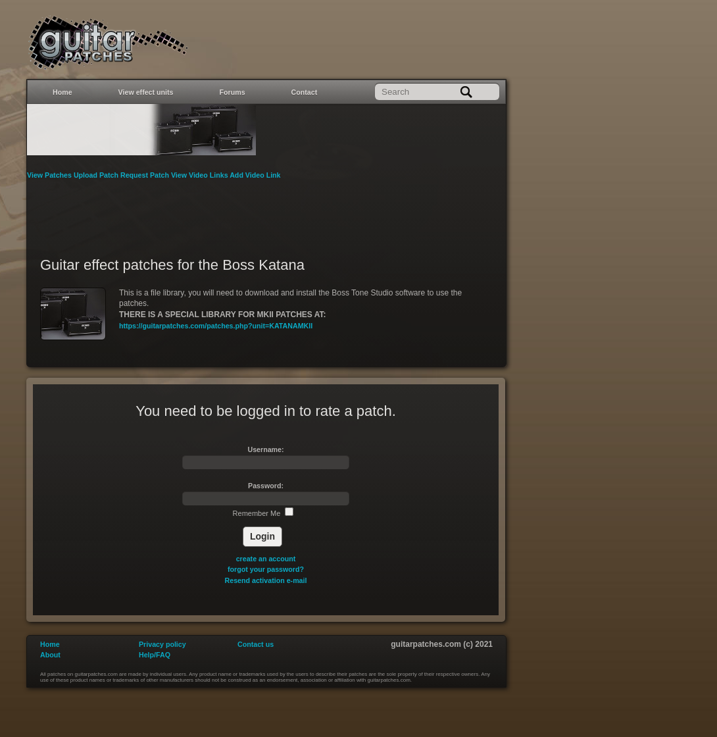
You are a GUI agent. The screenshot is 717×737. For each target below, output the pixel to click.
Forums (232, 92)
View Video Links (200, 175)
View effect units (146, 92)
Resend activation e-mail (266, 580)
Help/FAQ (154, 655)
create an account (266, 559)
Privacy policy (162, 644)
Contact (304, 92)
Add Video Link (255, 175)
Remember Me (263, 513)
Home (62, 92)
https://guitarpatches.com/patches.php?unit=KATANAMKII (215, 326)
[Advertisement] (266, 210)
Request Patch (145, 175)
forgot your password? (266, 569)
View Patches (50, 175)
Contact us (255, 644)
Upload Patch (97, 175)
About (50, 655)
